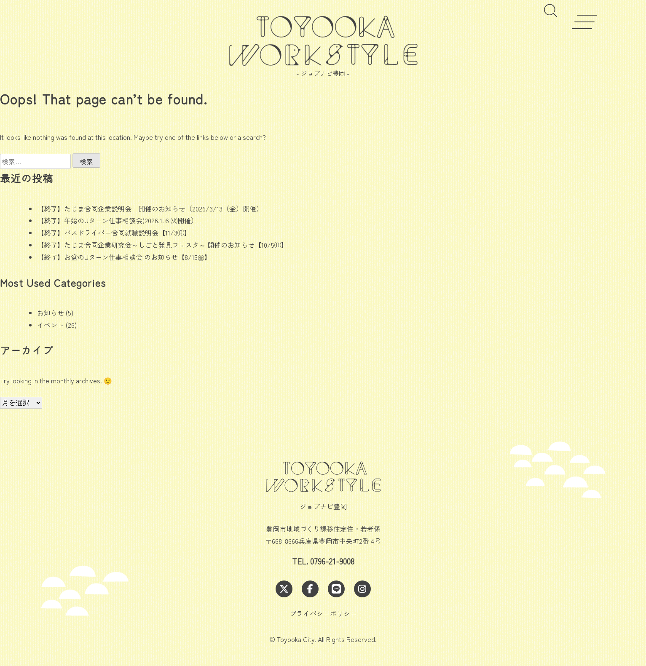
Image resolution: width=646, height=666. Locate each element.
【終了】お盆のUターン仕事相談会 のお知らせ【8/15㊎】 (124, 257)
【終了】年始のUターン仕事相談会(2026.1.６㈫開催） (117, 220)
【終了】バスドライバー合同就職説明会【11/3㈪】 (114, 232)
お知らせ (50, 313)
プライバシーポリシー (323, 613)
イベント (50, 325)
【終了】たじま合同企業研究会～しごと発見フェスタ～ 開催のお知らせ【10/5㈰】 (162, 245)
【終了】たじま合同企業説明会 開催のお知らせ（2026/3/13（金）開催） (150, 208)
